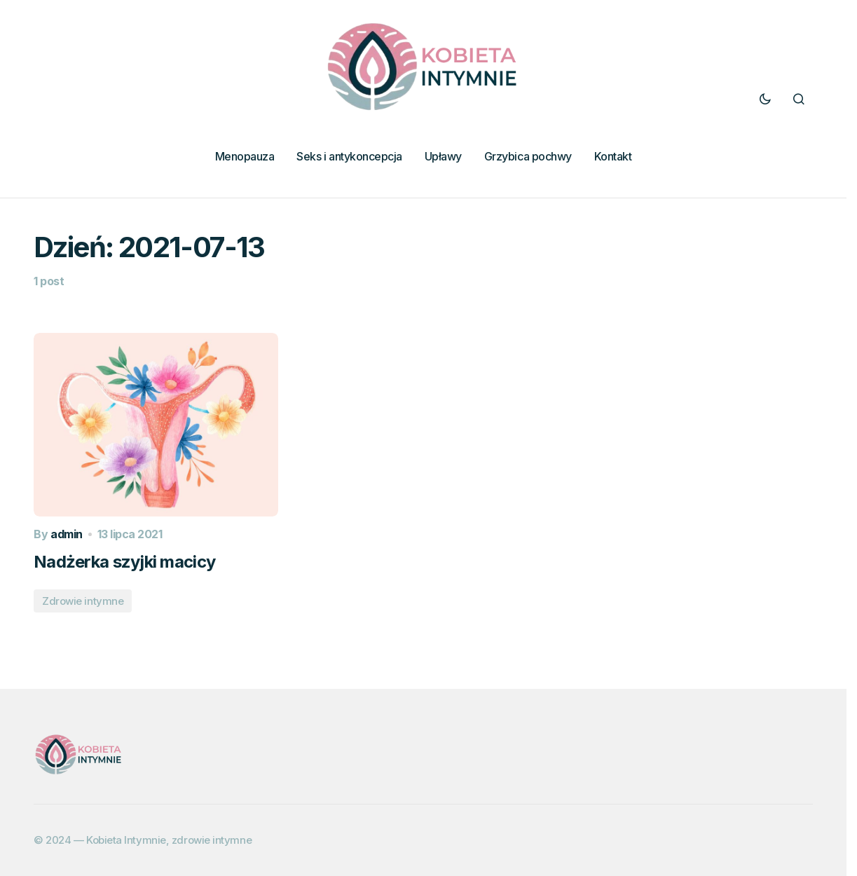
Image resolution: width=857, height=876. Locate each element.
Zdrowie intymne (82, 601)
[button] (765, 99)
